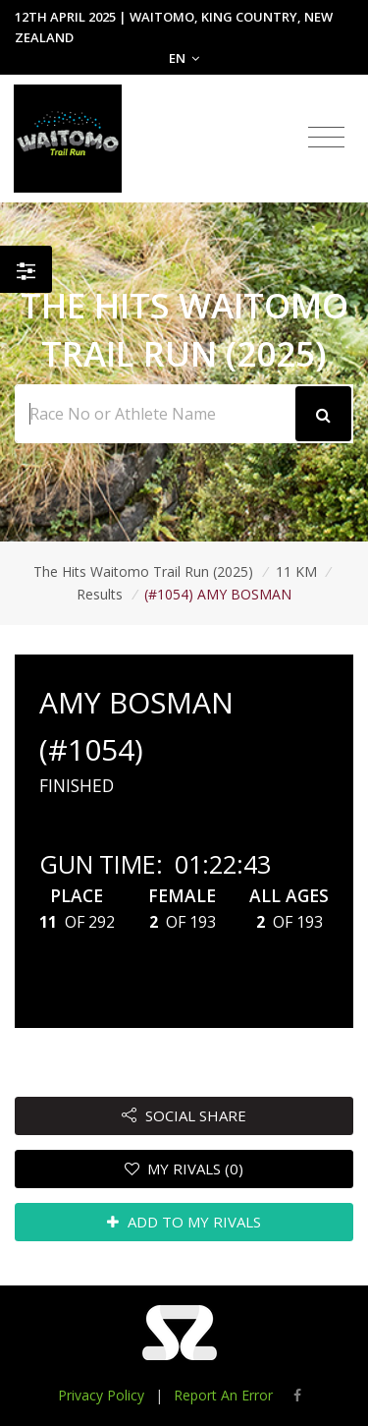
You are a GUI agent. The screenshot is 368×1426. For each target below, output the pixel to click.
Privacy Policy (101, 1395)
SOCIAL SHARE (184, 1115)
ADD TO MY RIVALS (184, 1221)
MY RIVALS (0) (184, 1168)
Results (100, 594)
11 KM (296, 571)
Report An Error (223, 1395)
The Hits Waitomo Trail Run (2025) (143, 571)
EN (184, 58)
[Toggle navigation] (326, 137)
